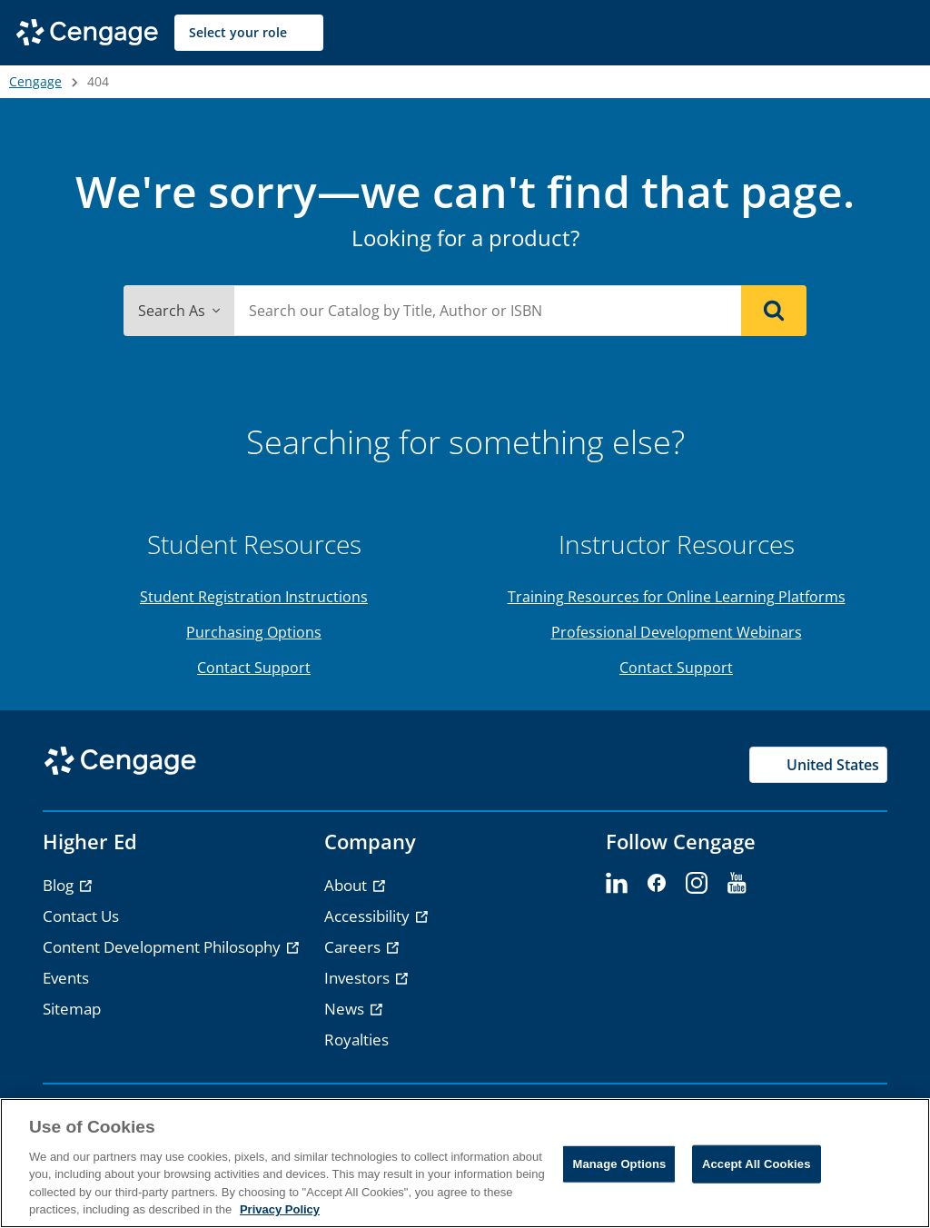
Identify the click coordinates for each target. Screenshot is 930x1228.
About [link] (347, 885)
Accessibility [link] (368, 916)
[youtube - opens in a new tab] (736, 883)
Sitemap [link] (72, 1008)
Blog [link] (60, 885)
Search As (179, 311)
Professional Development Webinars (676, 632)
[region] (465, 1163)
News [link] (346, 1008)
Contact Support (254, 668)
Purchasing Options (254, 632)
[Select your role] (248, 33)
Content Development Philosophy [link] (163, 946)
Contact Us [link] (81, 916)
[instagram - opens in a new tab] (696, 883)
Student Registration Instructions (254, 597)
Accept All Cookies (756, 1164)
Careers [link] (354, 946)
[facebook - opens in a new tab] (657, 883)
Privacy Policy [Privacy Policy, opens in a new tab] (280, 1209)
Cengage (35, 81)
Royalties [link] (356, 1039)
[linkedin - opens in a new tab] (617, 883)
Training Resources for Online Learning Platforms (677, 597)
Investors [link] (358, 977)
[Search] (773, 310)
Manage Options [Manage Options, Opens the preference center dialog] (619, 1164)
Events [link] (66, 977)
